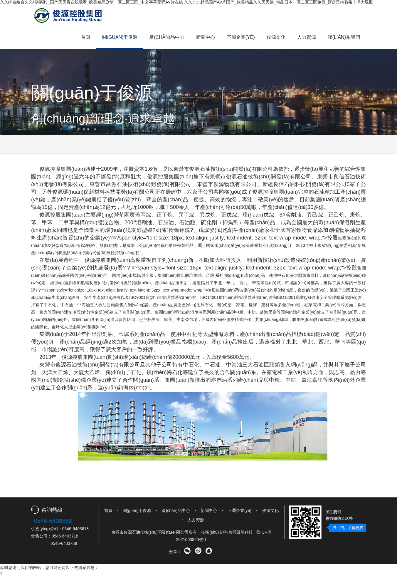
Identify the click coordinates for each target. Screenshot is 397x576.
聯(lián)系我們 (344, 37)
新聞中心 (205, 37)
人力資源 (306, 37)
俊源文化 (276, 37)
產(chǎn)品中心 (166, 37)
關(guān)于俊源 (120, 37)
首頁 (85, 37)
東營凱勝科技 (240, 532)
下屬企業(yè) (241, 37)
